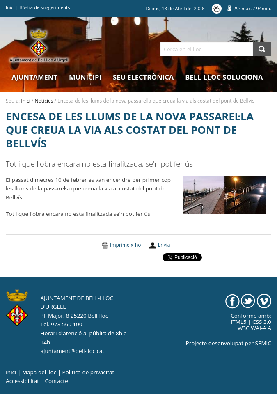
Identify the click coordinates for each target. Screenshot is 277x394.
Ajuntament (34, 77)
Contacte (56, 381)
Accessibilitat (22, 381)
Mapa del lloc (39, 372)
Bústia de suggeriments (44, 7)
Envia (164, 244)
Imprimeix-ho (125, 244)
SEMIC (263, 343)
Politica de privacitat (88, 372)
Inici (10, 7)
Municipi (85, 77)
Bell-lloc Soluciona (224, 77)
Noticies (44, 100)
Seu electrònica (143, 77)
